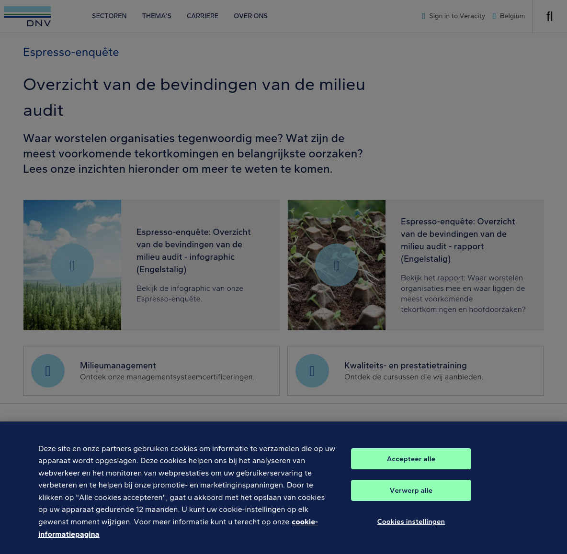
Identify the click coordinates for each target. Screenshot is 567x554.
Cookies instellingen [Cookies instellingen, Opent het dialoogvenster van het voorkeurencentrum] (411, 528)
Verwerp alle (411, 497)
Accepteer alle (411, 466)
